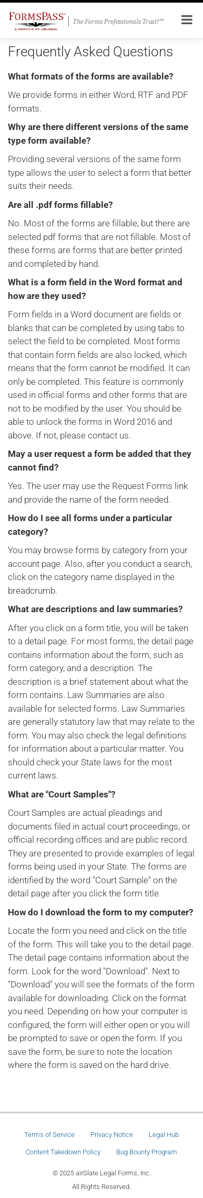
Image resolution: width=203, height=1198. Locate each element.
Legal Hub (164, 1135)
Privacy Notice (111, 1135)
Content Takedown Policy (63, 1152)
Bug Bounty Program (146, 1152)
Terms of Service (49, 1135)
